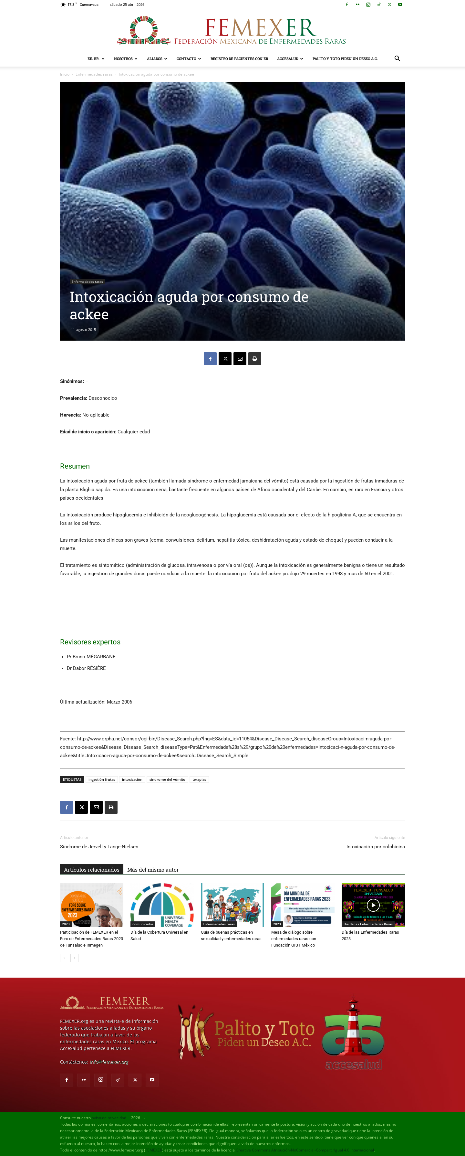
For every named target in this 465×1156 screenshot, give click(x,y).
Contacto (189, 58)
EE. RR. (96, 58)
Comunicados (142, 924)
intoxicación (132, 779)
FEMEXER (153, 1150)
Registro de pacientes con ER (239, 58)
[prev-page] (64, 958)
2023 (66, 924)
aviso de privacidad (109, 1117)
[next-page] (74, 958)
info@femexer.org (108, 1062)
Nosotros (126, 58)
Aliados (157, 58)
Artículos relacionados (91, 869)
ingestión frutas (101, 779)
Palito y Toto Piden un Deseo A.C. (345, 58)
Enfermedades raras (94, 74)
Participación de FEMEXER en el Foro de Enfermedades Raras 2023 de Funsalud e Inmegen (91, 939)
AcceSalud (290, 58)
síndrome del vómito (167, 779)
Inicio (64, 74)
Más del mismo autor (153, 869)
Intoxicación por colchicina (375, 847)
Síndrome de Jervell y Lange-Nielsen (99, 847)
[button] (397, 59)
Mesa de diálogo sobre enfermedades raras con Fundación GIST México (293, 939)
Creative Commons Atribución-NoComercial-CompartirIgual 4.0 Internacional (305, 1150)
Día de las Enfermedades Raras (368, 924)
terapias (199, 779)
